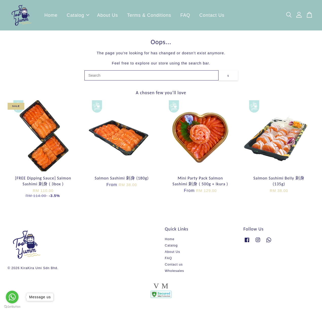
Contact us (174, 267)
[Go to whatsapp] (12, 297)
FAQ (185, 16)
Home (51, 16)
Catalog (78, 16)
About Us (107, 16)
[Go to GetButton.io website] (12, 306)
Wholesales (174, 273)
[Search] (151, 78)
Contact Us (211, 16)
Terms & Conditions (149, 16)
